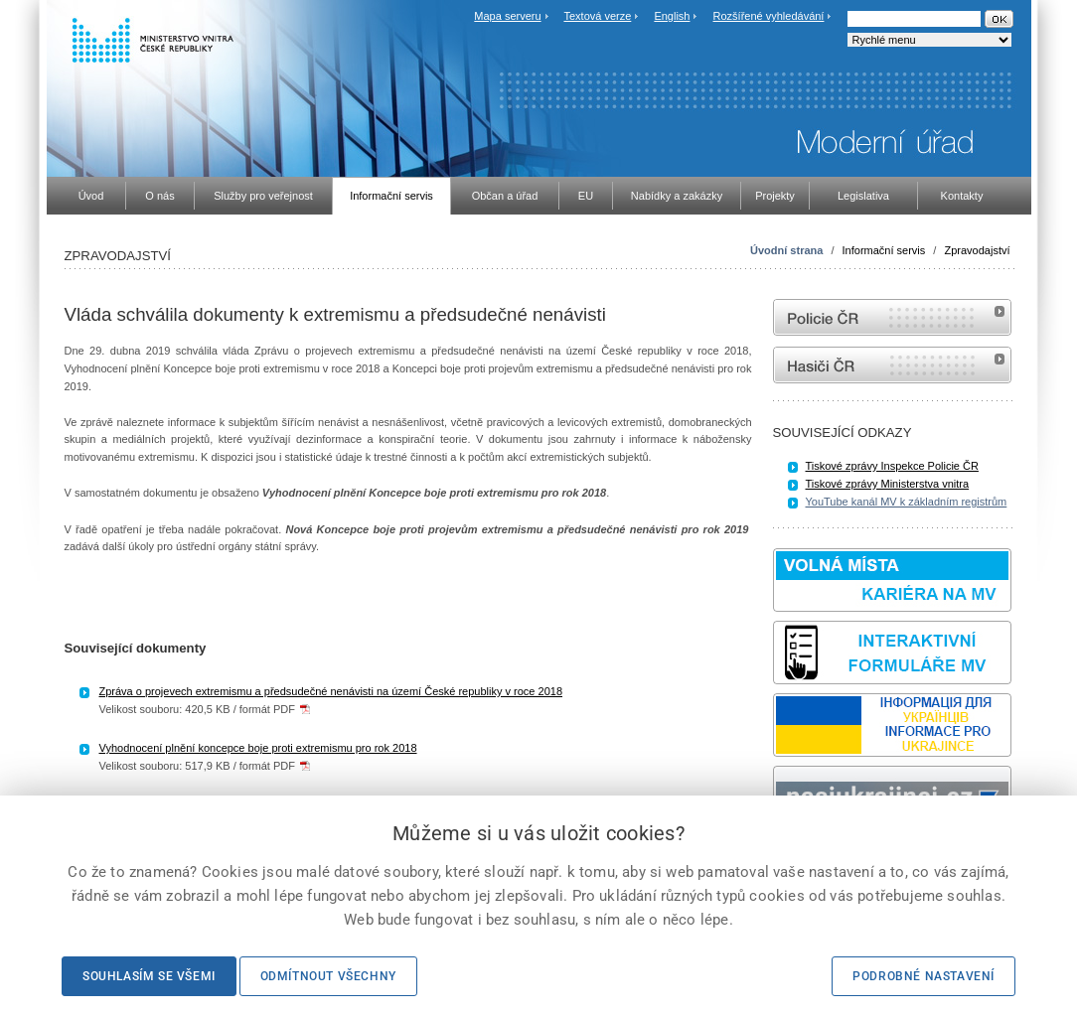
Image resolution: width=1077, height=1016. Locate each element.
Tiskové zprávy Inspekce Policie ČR (892, 466)
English (672, 16)
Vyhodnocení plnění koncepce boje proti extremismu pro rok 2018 (258, 748)
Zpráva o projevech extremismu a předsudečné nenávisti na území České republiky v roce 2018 (331, 691)
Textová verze (597, 16)
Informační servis (884, 250)
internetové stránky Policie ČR (892, 317)
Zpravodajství (976, 250)
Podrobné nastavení (923, 976)
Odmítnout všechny (328, 976)
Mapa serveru (507, 16)
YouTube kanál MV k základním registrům (906, 502)
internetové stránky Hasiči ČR (892, 365)
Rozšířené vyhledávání (769, 16)
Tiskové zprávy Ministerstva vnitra (888, 484)
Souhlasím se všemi (149, 976)
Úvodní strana (786, 250)
